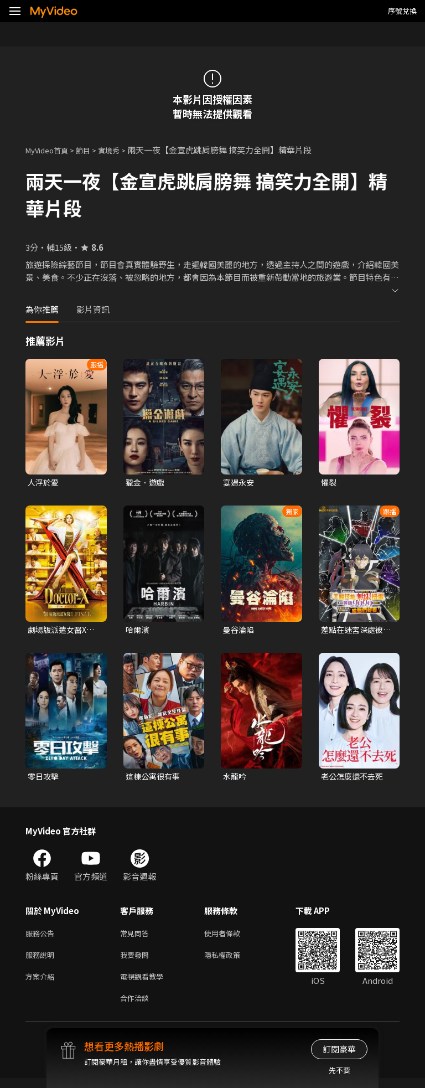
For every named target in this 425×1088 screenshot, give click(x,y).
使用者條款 (231, 937)
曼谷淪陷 (239, 631)
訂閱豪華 (339, 1049)
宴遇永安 (239, 482)
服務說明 (42, 960)
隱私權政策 (231, 960)
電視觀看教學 (145, 983)
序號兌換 (402, 11)
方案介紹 (42, 983)
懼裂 (329, 482)
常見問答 (136, 937)
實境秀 (120, 150)
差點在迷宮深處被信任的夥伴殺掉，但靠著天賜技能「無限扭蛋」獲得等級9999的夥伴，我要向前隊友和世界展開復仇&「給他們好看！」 (354, 631)
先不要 (339, 1070)
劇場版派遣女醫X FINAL (59, 631)
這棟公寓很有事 (155, 779)
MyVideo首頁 (50, 150)
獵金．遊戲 (146, 482)
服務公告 (42, 937)
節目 (92, 150)
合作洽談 (136, 1007)
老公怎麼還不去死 (354, 779)
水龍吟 (235, 779)
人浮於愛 (44, 482)
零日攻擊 (44, 779)
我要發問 (136, 960)
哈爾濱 (138, 631)
